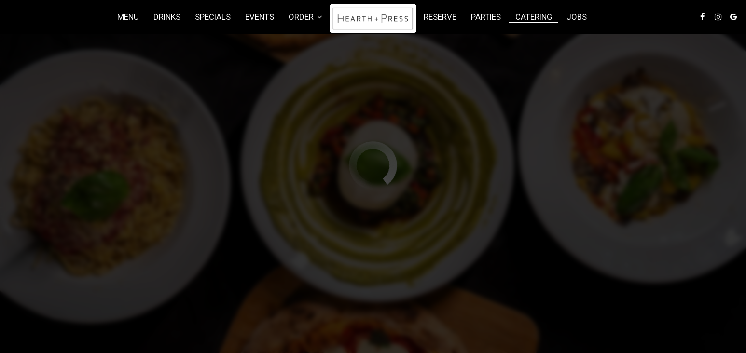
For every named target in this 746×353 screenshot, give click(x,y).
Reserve (440, 17)
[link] (373, 18)
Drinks (166, 17)
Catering (533, 17)
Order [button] (305, 17)
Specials (213, 17)
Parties (486, 17)
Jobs (576, 17)
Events (259, 17)
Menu (128, 17)
